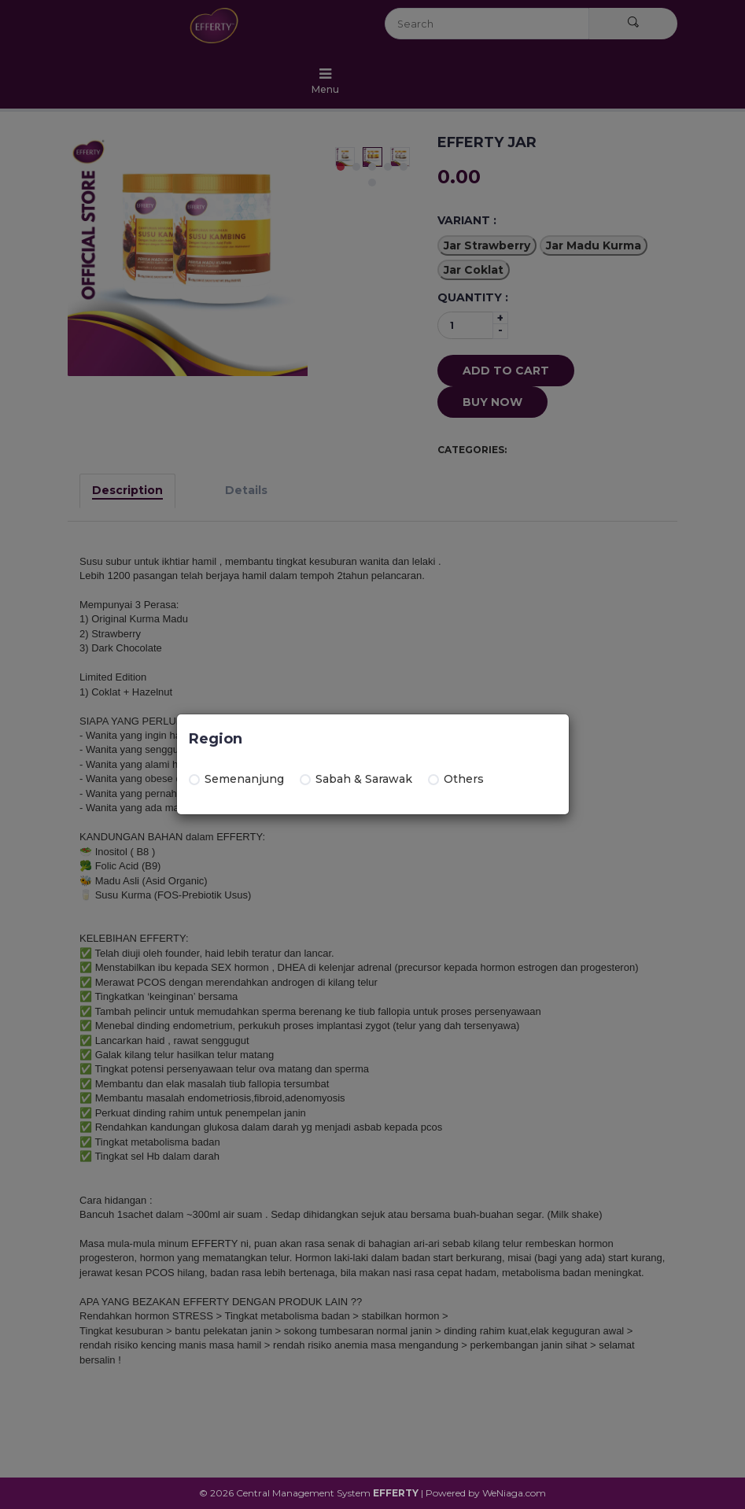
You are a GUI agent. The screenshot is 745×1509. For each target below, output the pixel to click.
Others (456, 779)
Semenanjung (236, 779)
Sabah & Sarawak (356, 779)
